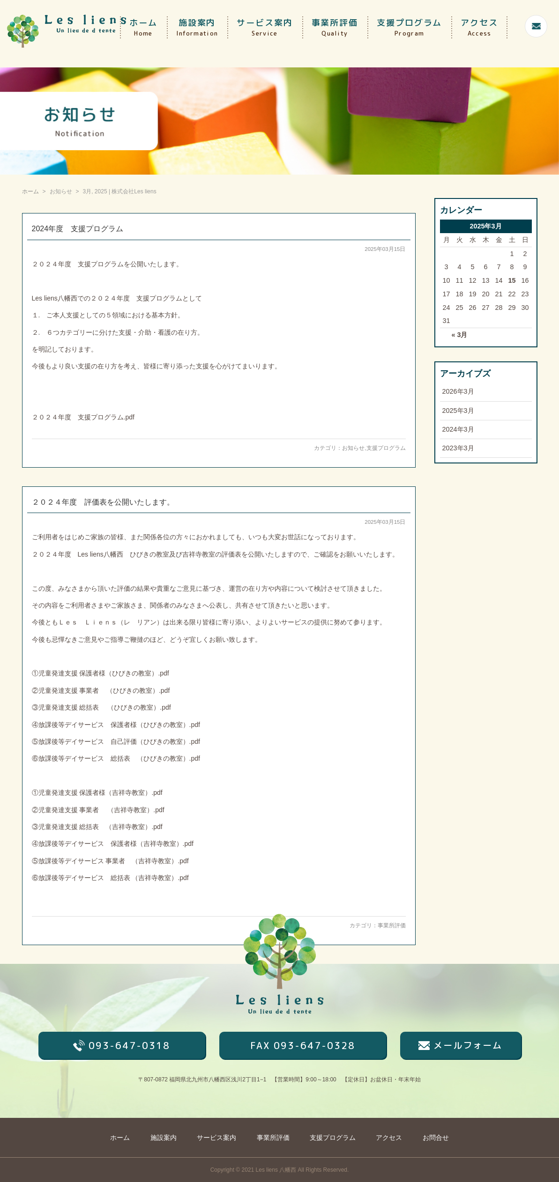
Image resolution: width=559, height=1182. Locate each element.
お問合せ (436, 1137)
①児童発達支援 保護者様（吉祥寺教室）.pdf (97, 792)
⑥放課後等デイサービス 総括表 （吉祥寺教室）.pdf (110, 877)
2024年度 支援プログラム (78, 229)
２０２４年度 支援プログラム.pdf (83, 417)
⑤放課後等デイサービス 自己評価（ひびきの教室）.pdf (116, 741)
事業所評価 (335, 27)
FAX (302, 1045)
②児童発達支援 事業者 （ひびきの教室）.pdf (101, 690)
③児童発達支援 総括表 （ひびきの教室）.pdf (101, 707)
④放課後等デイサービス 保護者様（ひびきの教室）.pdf (116, 724)
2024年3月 (458, 429)
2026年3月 (458, 391)
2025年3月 (458, 410)
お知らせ (353, 448)
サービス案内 (264, 27)
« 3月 (459, 334)
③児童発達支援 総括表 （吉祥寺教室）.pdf (97, 826)
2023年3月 (458, 448)
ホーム (143, 27)
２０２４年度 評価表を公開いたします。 (103, 502)
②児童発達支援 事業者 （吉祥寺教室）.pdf (98, 810)
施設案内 (197, 27)
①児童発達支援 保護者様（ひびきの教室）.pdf (100, 673)
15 (511, 280)
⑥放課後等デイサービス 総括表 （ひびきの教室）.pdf (116, 758)
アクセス (479, 27)
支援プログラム (409, 27)
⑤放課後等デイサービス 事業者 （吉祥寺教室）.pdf (110, 861)
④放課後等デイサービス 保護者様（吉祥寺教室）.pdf (113, 843)
